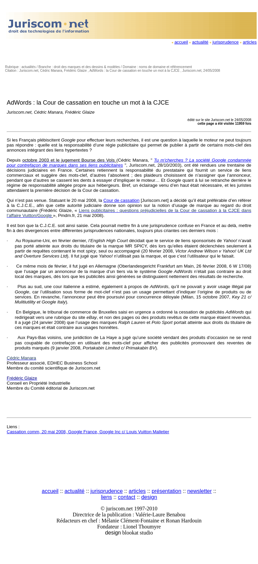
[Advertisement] (129, 462)
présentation (166, 491)
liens (106, 497)
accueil (181, 42)
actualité (200, 42)
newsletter (199, 491)
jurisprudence (226, 42)
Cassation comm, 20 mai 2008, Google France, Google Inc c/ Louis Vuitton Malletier (88, 431)
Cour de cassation (121, 200)
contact (126, 497)
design (149, 497)
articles (250, 42)
